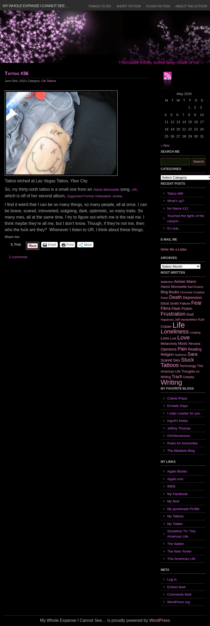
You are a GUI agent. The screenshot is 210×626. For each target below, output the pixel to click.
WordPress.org (178, 602)
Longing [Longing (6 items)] (195, 332)
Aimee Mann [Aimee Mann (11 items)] (185, 281)
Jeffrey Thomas (179, 428)
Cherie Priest (177, 398)
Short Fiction (129, 6)
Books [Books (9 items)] (174, 292)
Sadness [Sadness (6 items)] (181, 354)
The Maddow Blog (181, 451)
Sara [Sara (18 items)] (193, 354)
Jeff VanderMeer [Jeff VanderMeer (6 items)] (186, 319)
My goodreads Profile (183, 509)
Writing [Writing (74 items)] (171, 382)
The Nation (175, 544)
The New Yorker (179, 551)
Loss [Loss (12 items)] (165, 338)
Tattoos (51, 80)
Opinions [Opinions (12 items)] (169, 349)
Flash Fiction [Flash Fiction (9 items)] (182, 308)
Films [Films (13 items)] (166, 308)
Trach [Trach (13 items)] (177, 376)
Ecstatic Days (177, 406)
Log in (171, 579)
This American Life (181, 559)
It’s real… (174, 228)
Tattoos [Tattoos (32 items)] (170, 365)
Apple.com (175, 479)
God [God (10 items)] (189, 314)
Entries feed (176, 587)
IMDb (171, 486)
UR (134, 190)
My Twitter (175, 524)
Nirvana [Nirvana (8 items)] (194, 344)
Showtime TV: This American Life (181, 533)
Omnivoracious (178, 436)
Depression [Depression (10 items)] (192, 297)
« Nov (165, 145)
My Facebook (177, 494)
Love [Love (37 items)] (183, 337)
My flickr (173, 501)
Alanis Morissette (106, 190)
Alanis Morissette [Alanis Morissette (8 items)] (174, 287)
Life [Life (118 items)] (178, 325)
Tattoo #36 (16, 73)
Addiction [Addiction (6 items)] (167, 281)
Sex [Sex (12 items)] (176, 360)
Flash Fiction (158, 6)
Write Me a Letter (174, 249)
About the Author (191, 6)
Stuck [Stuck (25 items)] (187, 360)
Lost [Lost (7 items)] (173, 338)
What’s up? (175, 201)
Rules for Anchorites (182, 443)
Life (43, 80)
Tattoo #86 (175, 193)
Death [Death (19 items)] (175, 297)
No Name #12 (177, 208)
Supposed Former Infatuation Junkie (94, 196)
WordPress (159, 620)
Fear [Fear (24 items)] (196, 303)
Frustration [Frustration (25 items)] (173, 314)
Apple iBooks (177, 471)
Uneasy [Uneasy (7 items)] (188, 377)
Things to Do (99, 6)
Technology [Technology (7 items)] (188, 366)
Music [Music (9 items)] (182, 343)
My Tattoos (175, 516)
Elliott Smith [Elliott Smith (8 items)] (170, 303)
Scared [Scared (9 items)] (166, 360)
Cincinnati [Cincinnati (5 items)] (186, 292)
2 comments (18, 257)
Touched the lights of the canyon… (185, 218)
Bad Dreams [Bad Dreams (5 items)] (195, 286)
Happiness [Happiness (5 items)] (167, 319)
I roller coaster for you (183, 413)
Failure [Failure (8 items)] (185, 303)
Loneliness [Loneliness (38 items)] (175, 331)
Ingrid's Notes (177, 421)
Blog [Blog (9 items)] (164, 292)
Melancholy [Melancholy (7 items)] (169, 344)
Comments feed (179, 594)
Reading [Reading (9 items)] (194, 349)
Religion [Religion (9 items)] (167, 354)
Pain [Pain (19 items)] (182, 349)
